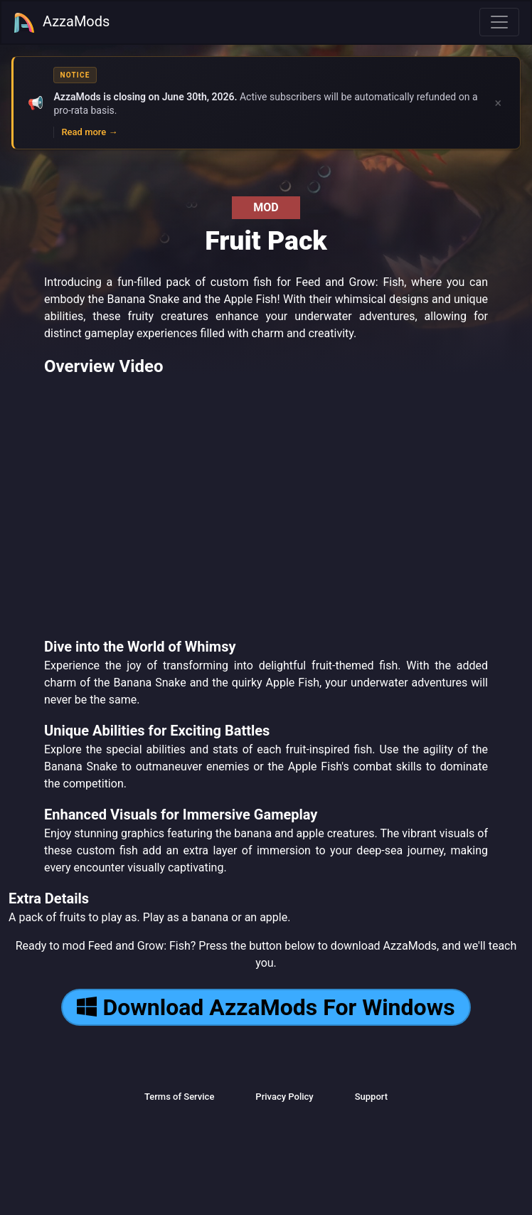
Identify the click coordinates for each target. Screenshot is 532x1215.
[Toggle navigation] (499, 22)
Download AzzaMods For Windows (265, 1007)
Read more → (89, 132)
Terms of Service (179, 1096)
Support (371, 1096)
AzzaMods (61, 22)
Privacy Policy (284, 1096)
